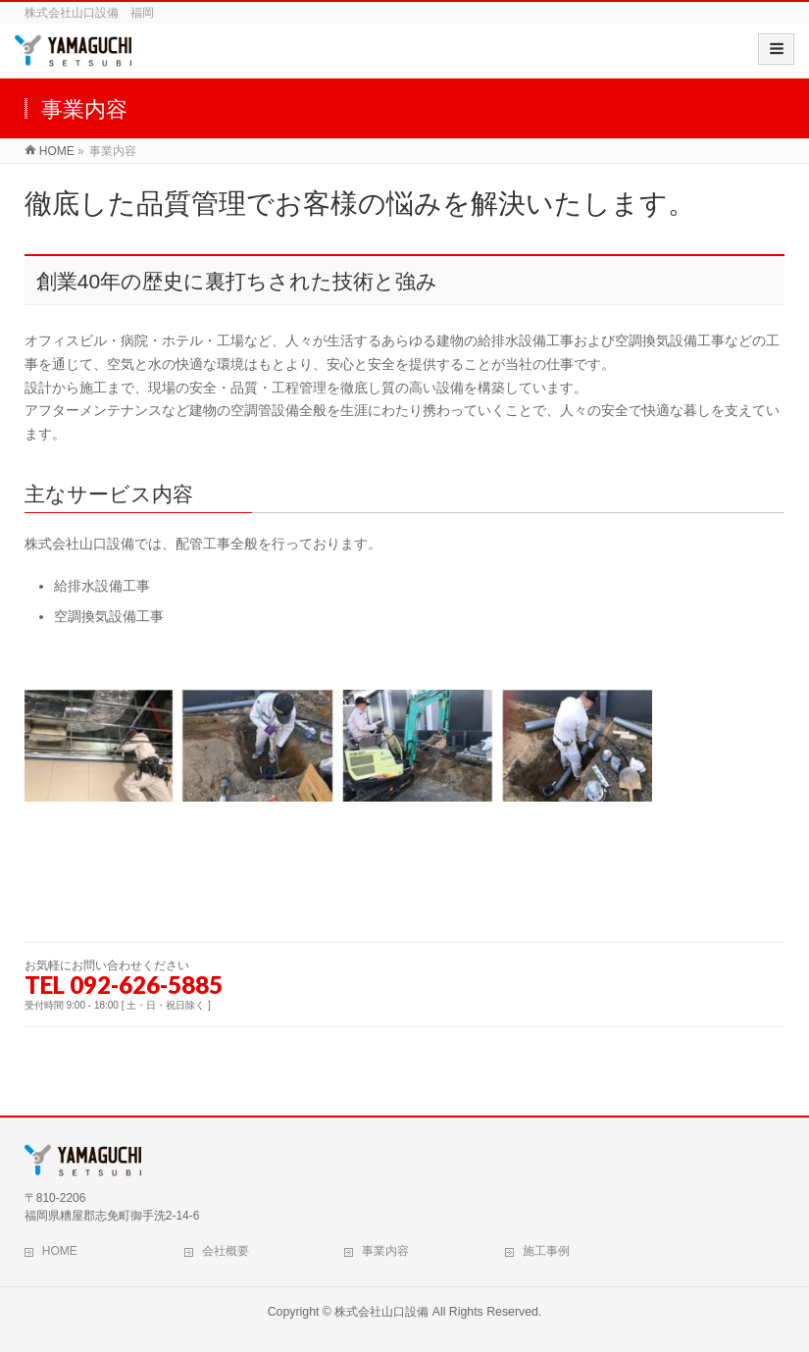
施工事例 (546, 1251)
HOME (59, 1251)
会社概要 (225, 1251)
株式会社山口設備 (381, 1312)
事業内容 (385, 1251)
